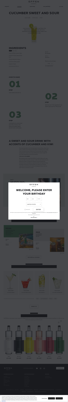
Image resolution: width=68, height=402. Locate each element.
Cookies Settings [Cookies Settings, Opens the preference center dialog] (44, 398)
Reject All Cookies (51, 398)
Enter (38, 209)
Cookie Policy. (34, 213)
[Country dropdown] (34, 204)
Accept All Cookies (59, 398)
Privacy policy (55, 212)
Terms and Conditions (50, 212)
